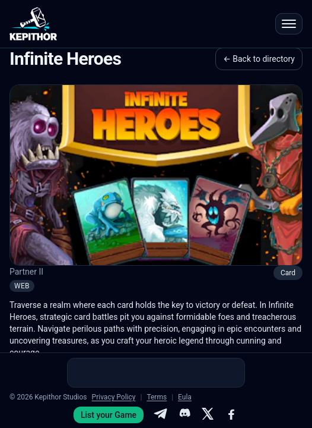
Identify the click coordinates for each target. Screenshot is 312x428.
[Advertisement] (156, 373)
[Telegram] (160, 415)
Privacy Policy (114, 397)
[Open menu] (289, 23)
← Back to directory (259, 59)
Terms (157, 397)
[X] (207, 415)
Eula (185, 397)
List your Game (108, 415)
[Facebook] (231, 415)
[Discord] (184, 415)
